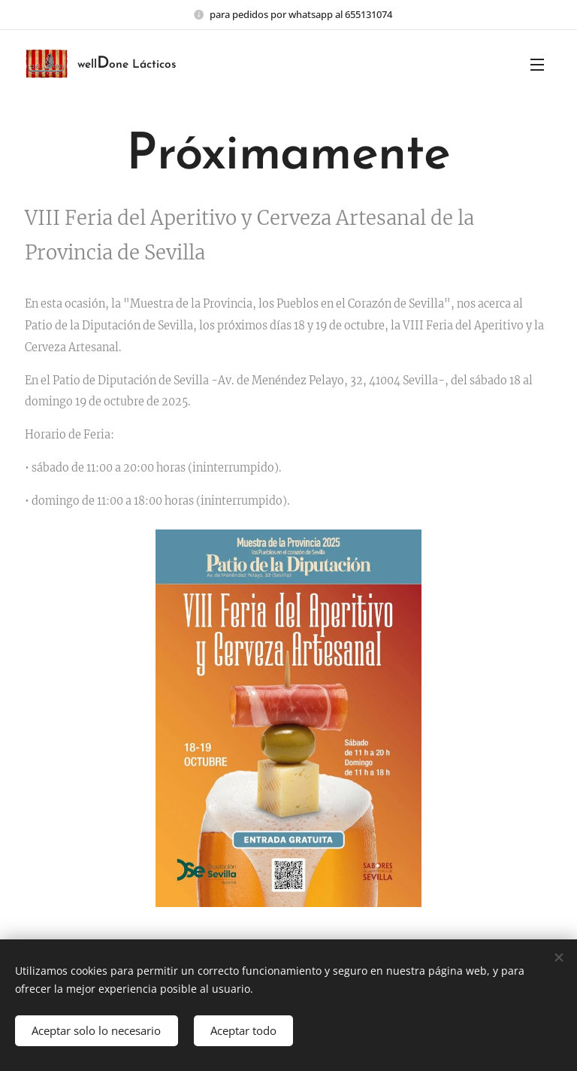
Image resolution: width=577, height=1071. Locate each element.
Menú (537, 64)
